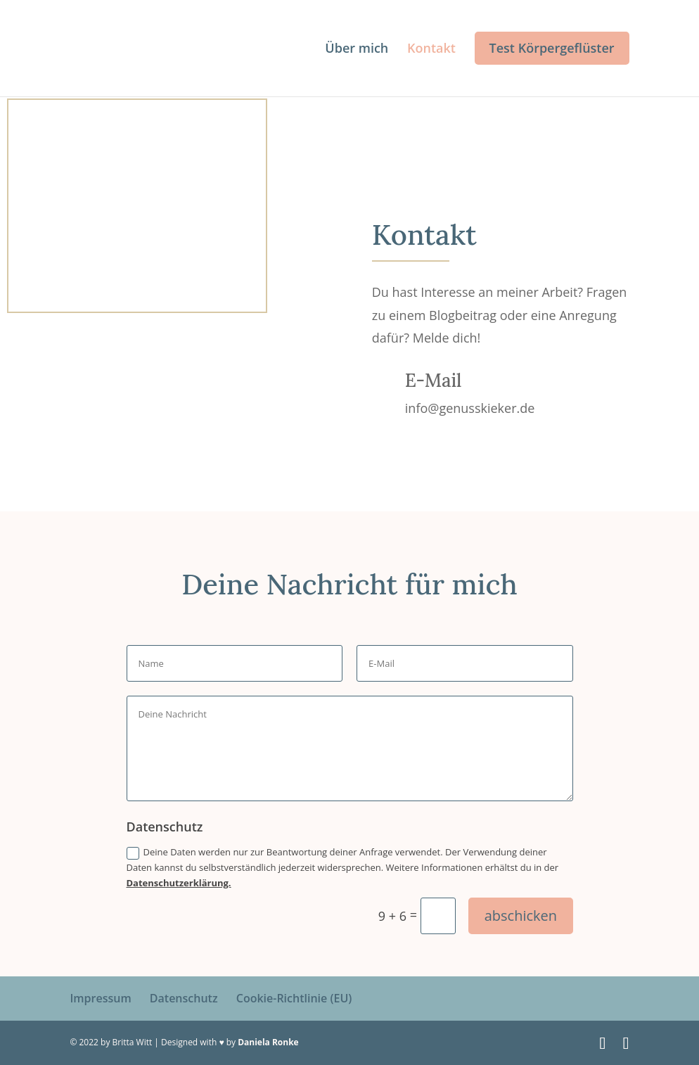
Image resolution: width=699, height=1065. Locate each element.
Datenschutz (184, 998)
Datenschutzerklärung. (179, 882)
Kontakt (431, 49)
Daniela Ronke (268, 1042)
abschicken (521, 915)
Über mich (356, 49)
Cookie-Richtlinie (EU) (294, 998)
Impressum (100, 998)
